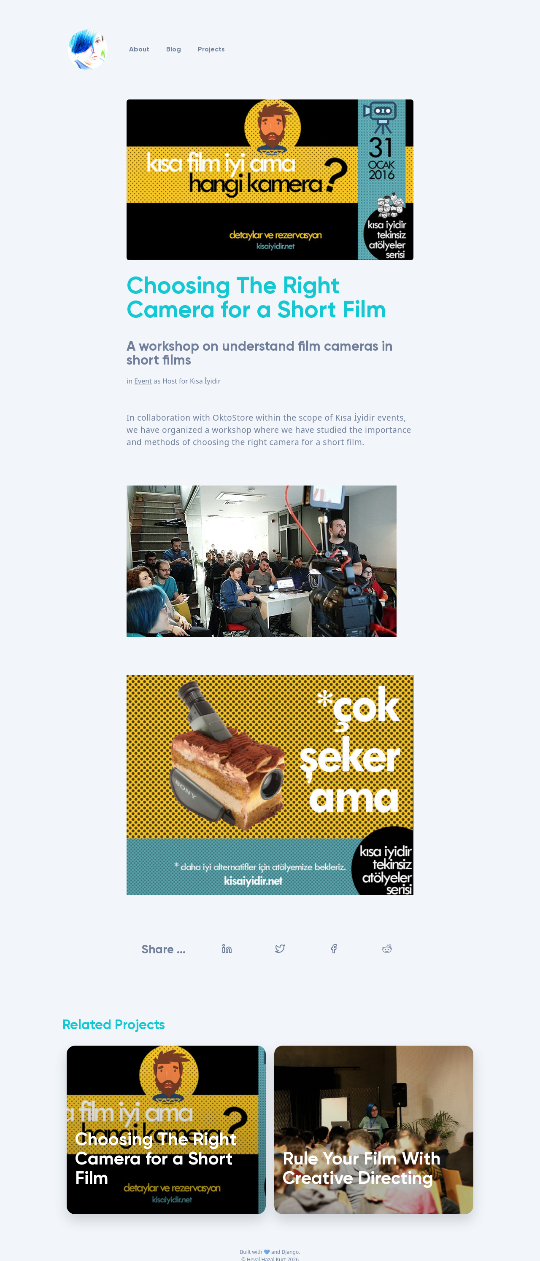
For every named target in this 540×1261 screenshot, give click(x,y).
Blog (173, 49)
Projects (211, 49)
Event (143, 381)
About (139, 49)
